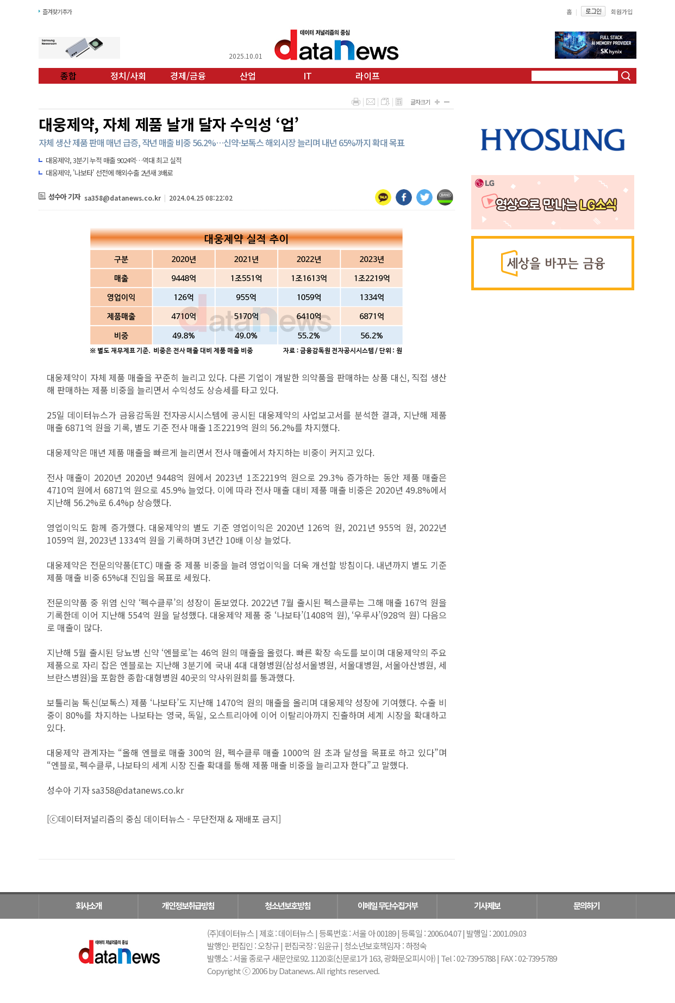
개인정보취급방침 (188, 905)
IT (307, 75)
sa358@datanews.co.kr (122, 197)
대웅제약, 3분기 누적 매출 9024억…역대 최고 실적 (114, 160)
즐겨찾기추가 (57, 11)
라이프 (367, 75)
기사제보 (487, 905)
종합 (68, 75)
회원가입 (622, 11)
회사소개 (89, 905)
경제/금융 (188, 75)
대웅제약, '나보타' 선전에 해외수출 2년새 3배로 (109, 172)
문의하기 (586, 905)
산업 (248, 75)
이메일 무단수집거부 (387, 905)
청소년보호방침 (287, 905)
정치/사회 (128, 75)
